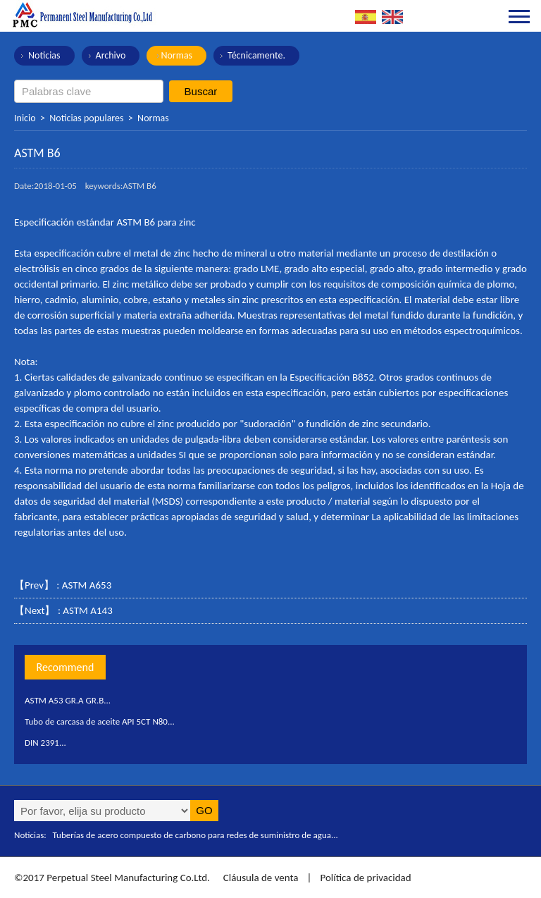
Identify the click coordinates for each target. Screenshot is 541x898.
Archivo (111, 55)
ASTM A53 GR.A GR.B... (68, 700)
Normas (176, 55)
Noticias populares (86, 118)
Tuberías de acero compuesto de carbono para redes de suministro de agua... (195, 835)
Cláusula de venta (259, 877)
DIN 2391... (45, 742)
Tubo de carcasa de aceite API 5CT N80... (100, 721)
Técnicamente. (256, 55)
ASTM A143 (87, 610)
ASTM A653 (86, 585)
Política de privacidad (365, 877)
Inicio (25, 118)
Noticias (44, 55)
